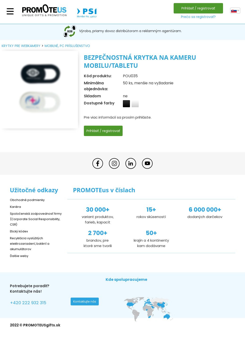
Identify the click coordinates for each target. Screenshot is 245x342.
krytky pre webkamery (21, 45)
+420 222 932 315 (31, 303)
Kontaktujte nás (86, 302)
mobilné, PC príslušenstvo (67, 45)
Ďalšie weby (20, 255)
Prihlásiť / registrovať (197, 8)
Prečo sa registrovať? (197, 16)
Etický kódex (20, 231)
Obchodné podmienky (29, 199)
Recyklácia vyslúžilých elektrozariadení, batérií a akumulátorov (32, 243)
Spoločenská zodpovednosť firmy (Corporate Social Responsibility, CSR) (34, 219)
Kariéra (16, 206)
